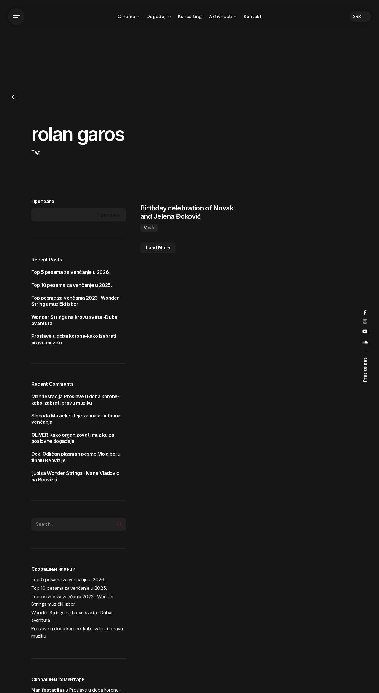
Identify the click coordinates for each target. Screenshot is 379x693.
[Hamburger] (16, 16)
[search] (119, 524)
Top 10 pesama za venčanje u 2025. (71, 285)
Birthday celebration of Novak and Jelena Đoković (186, 212)
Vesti (149, 227)
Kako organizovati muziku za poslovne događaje (72, 438)
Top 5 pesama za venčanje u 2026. (70, 272)
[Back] (14, 97)
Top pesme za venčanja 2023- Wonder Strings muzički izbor (75, 301)
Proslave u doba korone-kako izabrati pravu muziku (75, 399)
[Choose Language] (360, 16)
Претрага (42, 201)
